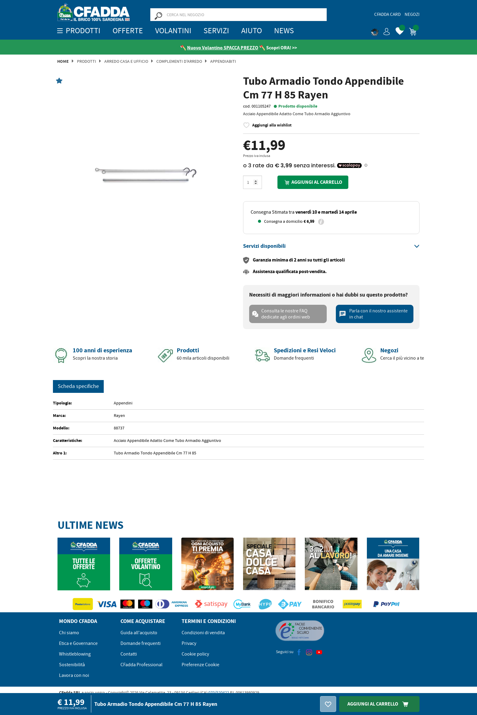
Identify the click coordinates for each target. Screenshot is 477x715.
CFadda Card (387, 14)
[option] (146, 169)
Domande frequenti (140, 644)
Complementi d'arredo (179, 61)
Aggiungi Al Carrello (379, 704)
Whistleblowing (75, 654)
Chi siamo (69, 633)
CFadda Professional (141, 665)
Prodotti (86, 61)
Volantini (173, 31)
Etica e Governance (78, 644)
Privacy (189, 644)
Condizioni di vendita (203, 633)
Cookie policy (195, 654)
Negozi (412, 14)
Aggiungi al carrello (313, 183)
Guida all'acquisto (138, 633)
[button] (380, 30)
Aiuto (251, 31)
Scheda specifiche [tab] (78, 386)
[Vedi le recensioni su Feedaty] (170, 47)
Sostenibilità (72, 665)
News (284, 31)
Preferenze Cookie (200, 665)
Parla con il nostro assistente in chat (373, 314)
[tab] (331, 246)
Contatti (128, 654)
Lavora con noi (74, 676)
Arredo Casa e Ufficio (126, 61)
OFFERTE (128, 31)
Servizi (216, 31)
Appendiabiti (223, 61)
